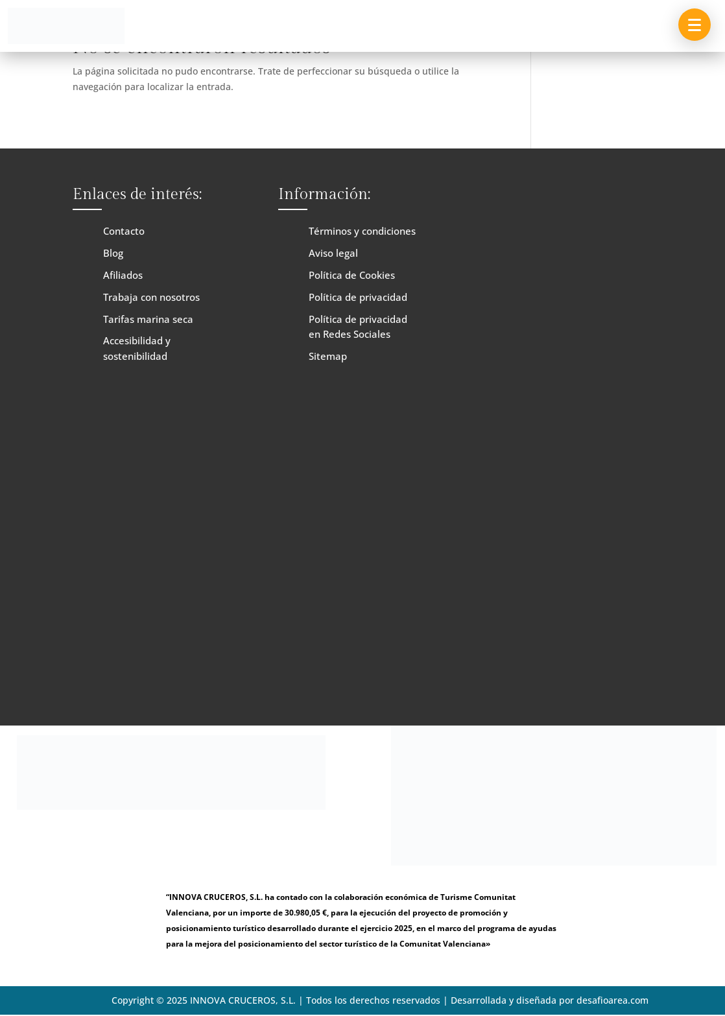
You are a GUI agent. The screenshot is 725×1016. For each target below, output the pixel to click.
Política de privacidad (358, 296)
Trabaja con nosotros (151, 296)
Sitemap (328, 355)
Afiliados (123, 274)
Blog (113, 252)
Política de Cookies (352, 274)
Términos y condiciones (362, 230)
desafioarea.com (612, 1000)
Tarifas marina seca (148, 319)
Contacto (124, 230)
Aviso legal (333, 252)
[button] (694, 24)
